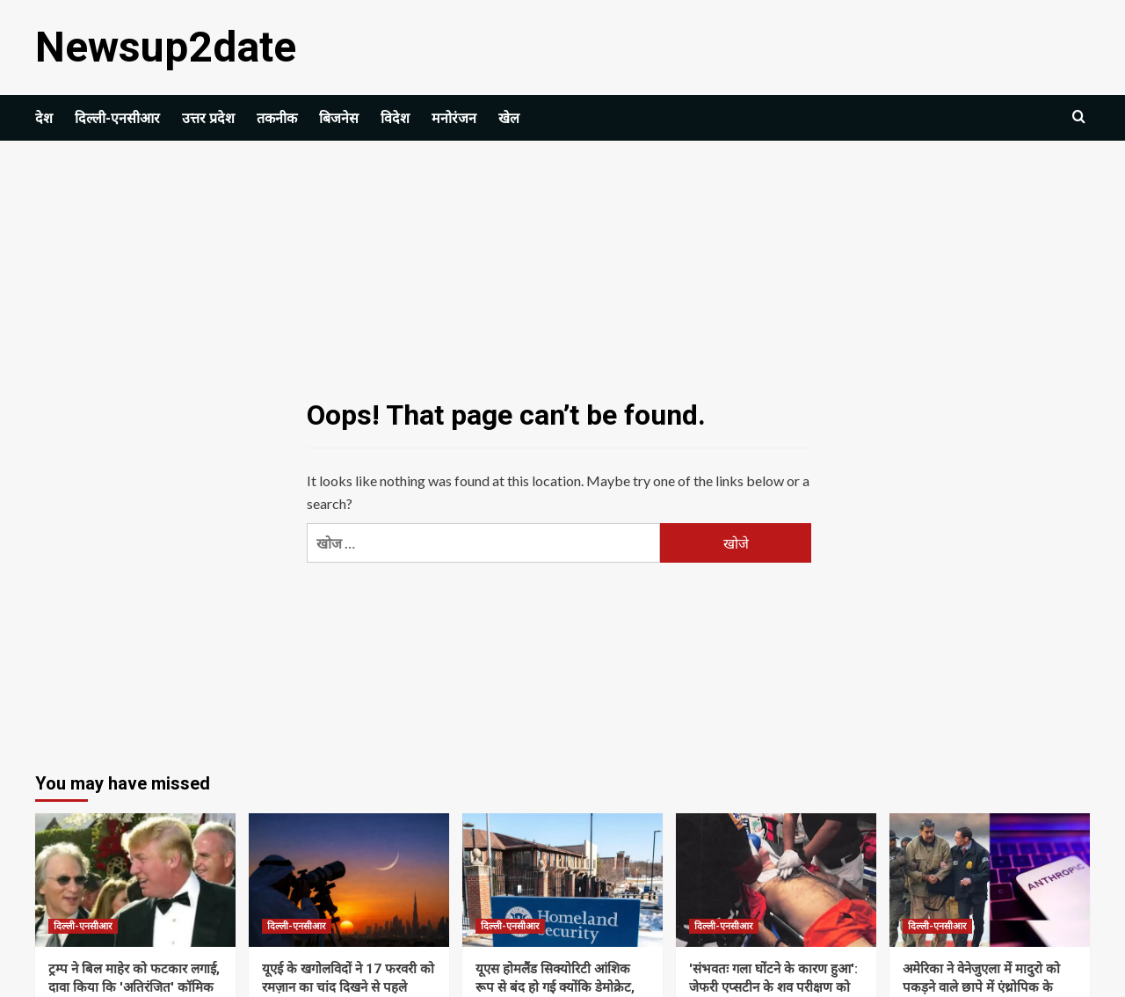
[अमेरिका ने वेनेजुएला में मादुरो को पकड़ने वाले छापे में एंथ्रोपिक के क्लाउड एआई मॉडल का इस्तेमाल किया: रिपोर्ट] (989, 880)
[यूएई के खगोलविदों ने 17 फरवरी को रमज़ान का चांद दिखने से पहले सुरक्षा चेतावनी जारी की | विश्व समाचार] (349, 880)
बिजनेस (339, 118)
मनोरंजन (454, 118)
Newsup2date (165, 47)
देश (44, 118)
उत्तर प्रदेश (208, 118)
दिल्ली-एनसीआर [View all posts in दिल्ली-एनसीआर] (83, 926)
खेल (508, 118)
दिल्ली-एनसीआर (117, 118)
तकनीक (277, 118)
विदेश (395, 118)
